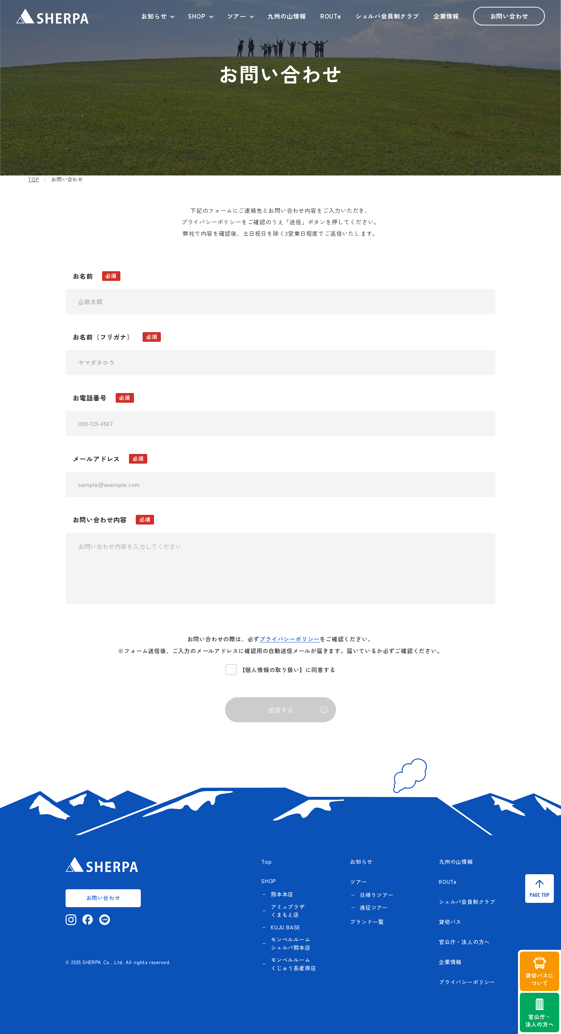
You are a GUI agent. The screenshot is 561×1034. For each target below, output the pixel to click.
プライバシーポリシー (289, 639)
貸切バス (450, 921)
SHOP (196, 15)
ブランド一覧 (367, 921)
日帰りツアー (377, 895)
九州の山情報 (287, 15)
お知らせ (154, 15)
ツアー (236, 15)
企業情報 (446, 15)
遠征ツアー (374, 907)
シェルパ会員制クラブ (387, 15)
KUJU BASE (285, 927)
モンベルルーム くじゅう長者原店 (293, 964)
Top (266, 861)
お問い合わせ (509, 15)
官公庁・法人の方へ (464, 942)
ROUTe (330, 15)
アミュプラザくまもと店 (288, 911)
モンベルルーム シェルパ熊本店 (291, 943)
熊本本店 (282, 894)
